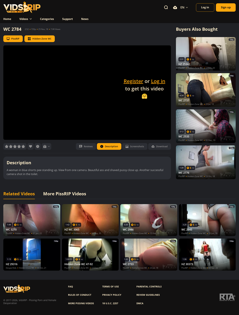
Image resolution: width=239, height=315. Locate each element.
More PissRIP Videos (64, 194)
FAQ (70, 286)
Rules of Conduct (79, 294)
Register (133, 81)
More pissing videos (81, 303)
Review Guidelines (148, 294)
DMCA (139, 303)
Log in (158, 81)
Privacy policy (111, 294)
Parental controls (149, 286)
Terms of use (110, 286)
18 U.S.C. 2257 (110, 303)
